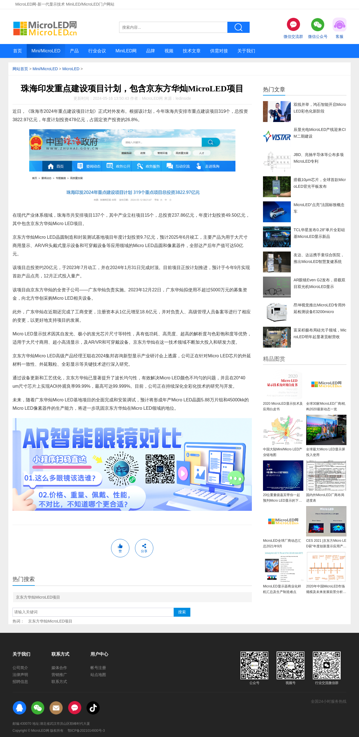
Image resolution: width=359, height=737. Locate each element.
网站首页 (20, 69)
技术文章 (192, 50)
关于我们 (246, 50)
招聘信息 (20, 681)
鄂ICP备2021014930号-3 (86, 731)
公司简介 (20, 667)
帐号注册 (98, 667)
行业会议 (97, 50)
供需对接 (219, 50)
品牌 (150, 50)
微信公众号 (318, 28)
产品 (74, 50)
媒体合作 (59, 667)
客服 (339, 28)
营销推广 (59, 674)
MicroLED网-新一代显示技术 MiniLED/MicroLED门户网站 (64, 4)
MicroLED (70, 69)
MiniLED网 (126, 50)
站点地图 (98, 674)
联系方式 (59, 681)
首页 (17, 50)
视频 (168, 50)
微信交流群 (293, 28)
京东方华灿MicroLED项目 (38, 597)
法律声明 (20, 674)
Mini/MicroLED (45, 50)
